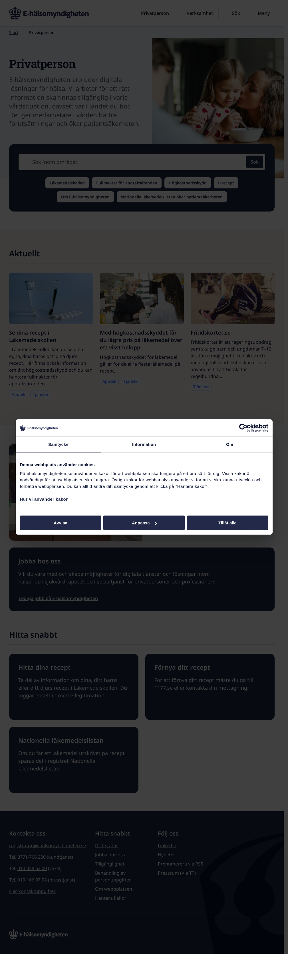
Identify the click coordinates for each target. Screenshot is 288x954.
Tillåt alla (227, 522)
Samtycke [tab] (58, 444)
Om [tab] (229, 444)
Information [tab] (144, 444)
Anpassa (144, 522)
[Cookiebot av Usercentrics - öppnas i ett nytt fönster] (243, 428)
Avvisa (60, 522)
